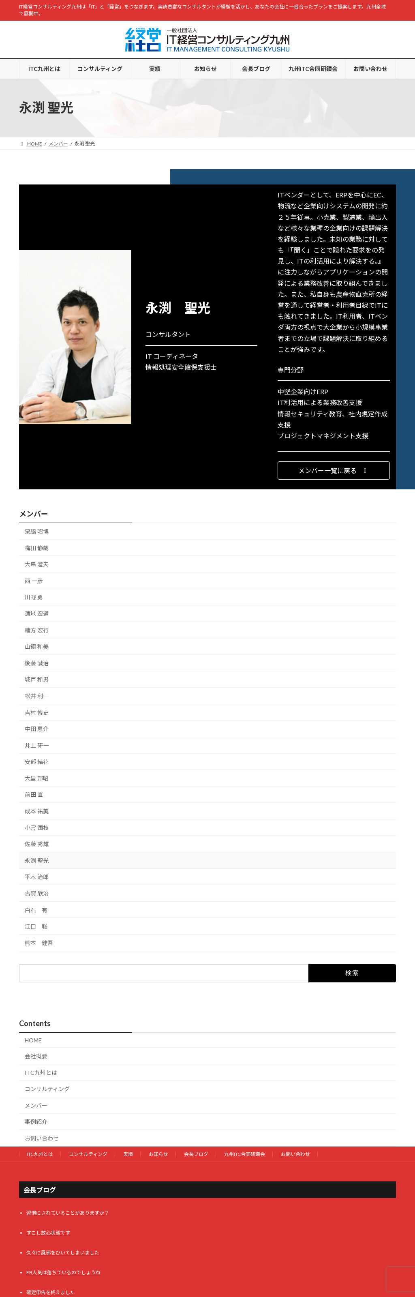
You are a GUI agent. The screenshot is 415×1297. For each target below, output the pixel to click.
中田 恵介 (37, 728)
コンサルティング (47, 1088)
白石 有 (36, 910)
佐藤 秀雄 (37, 844)
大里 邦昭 (37, 778)
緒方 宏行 (37, 630)
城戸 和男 (37, 679)
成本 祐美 (37, 811)
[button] (334, 470)
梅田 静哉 (37, 548)
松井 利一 (37, 695)
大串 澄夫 (37, 564)
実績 (128, 1154)
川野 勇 (34, 597)
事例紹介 (36, 1121)
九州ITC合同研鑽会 (244, 1154)
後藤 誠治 (37, 663)
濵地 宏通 (37, 613)
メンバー (33, 513)
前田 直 (34, 794)
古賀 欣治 (37, 893)
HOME (33, 1040)
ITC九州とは (41, 1072)
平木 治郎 (37, 877)
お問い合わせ (42, 1138)
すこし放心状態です (48, 1233)
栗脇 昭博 (37, 531)
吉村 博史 (37, 712)
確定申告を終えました (50, 1292)
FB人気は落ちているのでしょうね (63, 1272)
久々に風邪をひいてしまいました (62, 1253)
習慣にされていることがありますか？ (67, 1213)
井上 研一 (37, 745)
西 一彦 (34, 580)
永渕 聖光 (37, 860)
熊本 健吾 (39, 942)
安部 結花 (37, 762)
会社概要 (36, 1056)
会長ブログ (196, 1154)
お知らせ (158, 1154)
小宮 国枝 (37, 827)
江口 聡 (36, 926)
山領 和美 (37, 646)
